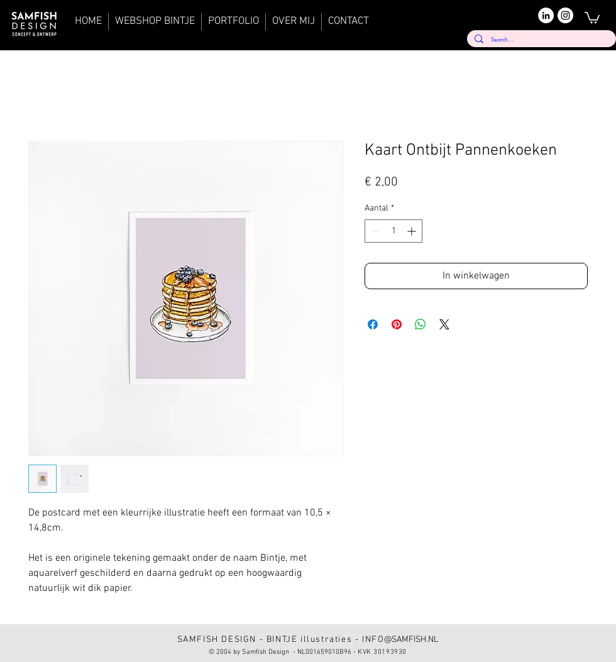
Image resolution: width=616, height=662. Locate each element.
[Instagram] (565, 15)
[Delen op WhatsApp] (420, 324)
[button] (592, 17)
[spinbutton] (393, 231)
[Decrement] (374, 231)
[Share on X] (444, 324)
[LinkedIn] (546, 15)
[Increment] (413, 231)
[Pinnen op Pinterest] (396, 324)
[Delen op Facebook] (372, 324)
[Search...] (540, 39)
